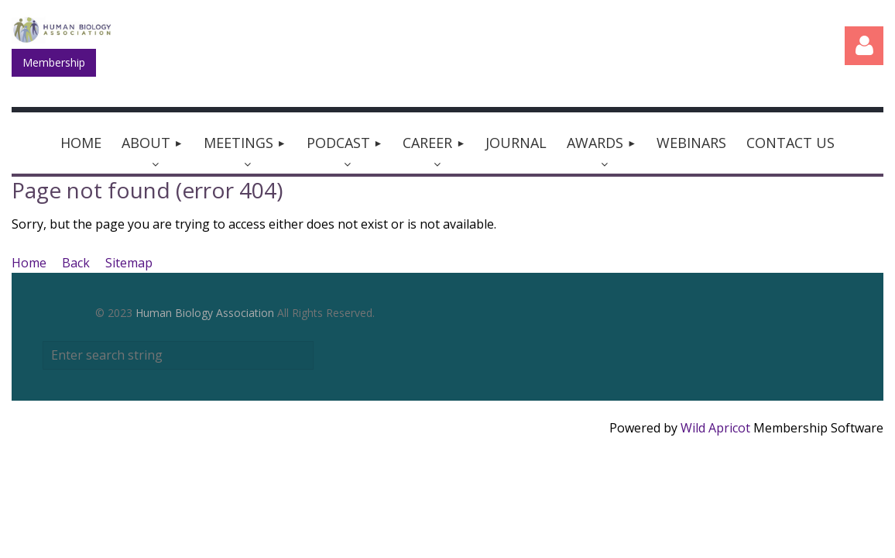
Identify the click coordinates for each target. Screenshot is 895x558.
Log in (864, 45)
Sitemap (129, 262)
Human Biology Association (204, 312)
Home (29, 262)
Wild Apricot (715, 427)
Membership (53, 62)
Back (76, 262)
